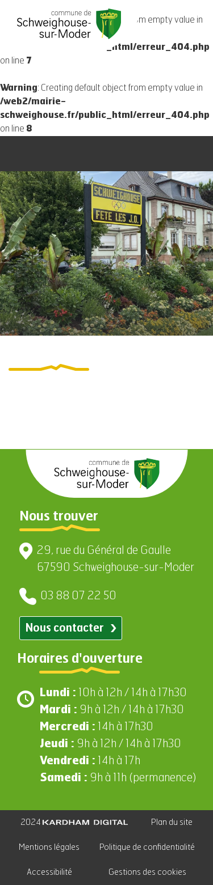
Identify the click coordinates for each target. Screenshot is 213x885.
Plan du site (172, 822)
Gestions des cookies (147, 872)
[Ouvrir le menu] (190, 153)
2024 (74, 822)
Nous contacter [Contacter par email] (71, 628)
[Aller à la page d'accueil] (69, 23)
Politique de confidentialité (147, 847)
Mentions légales (49, 847)
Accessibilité (49, 872)
